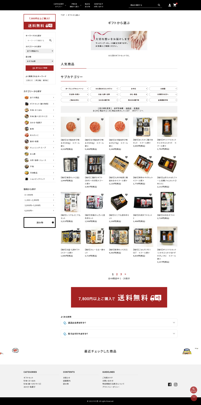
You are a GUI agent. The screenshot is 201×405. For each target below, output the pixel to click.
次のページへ (137, 110)
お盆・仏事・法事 (104, 94)
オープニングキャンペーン (75, 88)
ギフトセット (28, 377)
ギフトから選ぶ (74, 15)
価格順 (128, 108)
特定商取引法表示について (113, 383)
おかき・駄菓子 (30, 387)
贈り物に (45, 80)
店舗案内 (67, 380)
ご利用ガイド (107, 377)
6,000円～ (29, 210)
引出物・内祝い (74, 94)
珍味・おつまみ (30, 380)
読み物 (66, 383)
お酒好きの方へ (163, 94)
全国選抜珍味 (163, 100)
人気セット (29, 80)
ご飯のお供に (74, 100)
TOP (63, 15)
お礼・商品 (133, 94)
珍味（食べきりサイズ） (33, 383)
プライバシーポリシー (111, 387)
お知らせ (66, 377)
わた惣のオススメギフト (104, 88)
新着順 (136, 108)
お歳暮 (162, 88)
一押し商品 (38, 80)
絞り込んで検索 (39, 68)
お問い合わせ (107, 380)
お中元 (133, 88)
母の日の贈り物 (133, 100)
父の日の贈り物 (104, 100)
